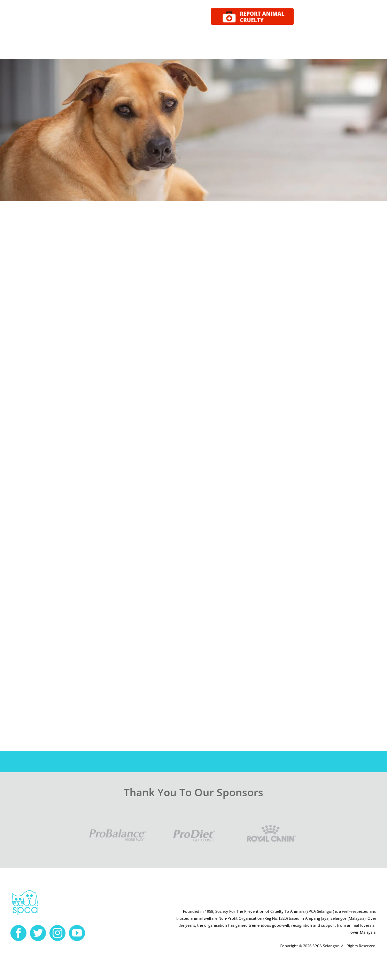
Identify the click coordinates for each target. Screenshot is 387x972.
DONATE (363, 17)
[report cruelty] (252, 11)
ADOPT (311, 17)
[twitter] (38, 933)
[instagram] (57, 933)
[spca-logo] (24, 892)
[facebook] (18, 933)
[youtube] (77, 933)
